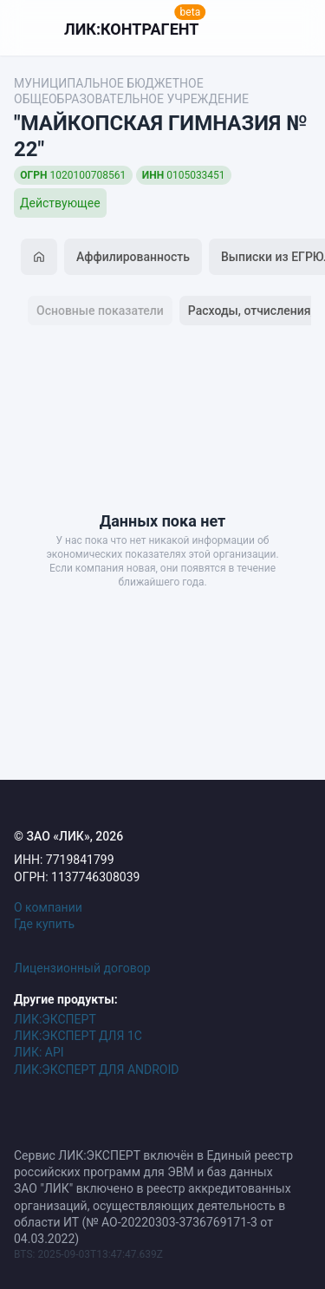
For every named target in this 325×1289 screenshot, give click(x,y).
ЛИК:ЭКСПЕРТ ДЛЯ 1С (78, 1036)
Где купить (44, 924)
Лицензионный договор (82, 968)
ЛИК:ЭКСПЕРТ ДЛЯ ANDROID (96, 1069)
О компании (48, 907)
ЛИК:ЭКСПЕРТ (55, 1019)
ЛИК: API (39, 1052)
